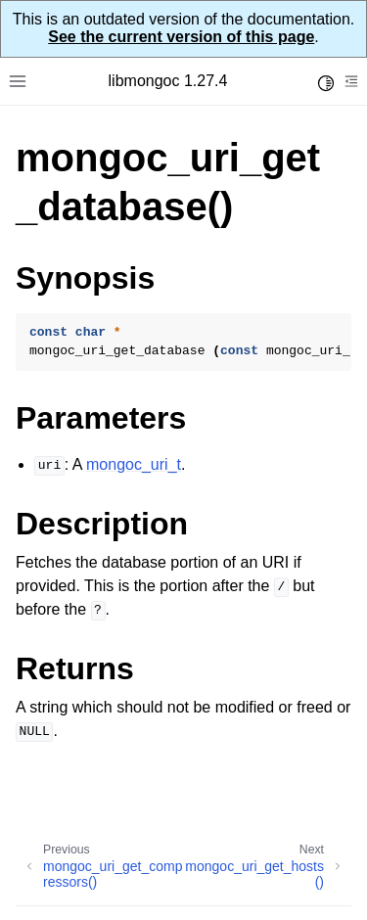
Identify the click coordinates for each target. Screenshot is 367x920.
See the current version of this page (181, 36)
